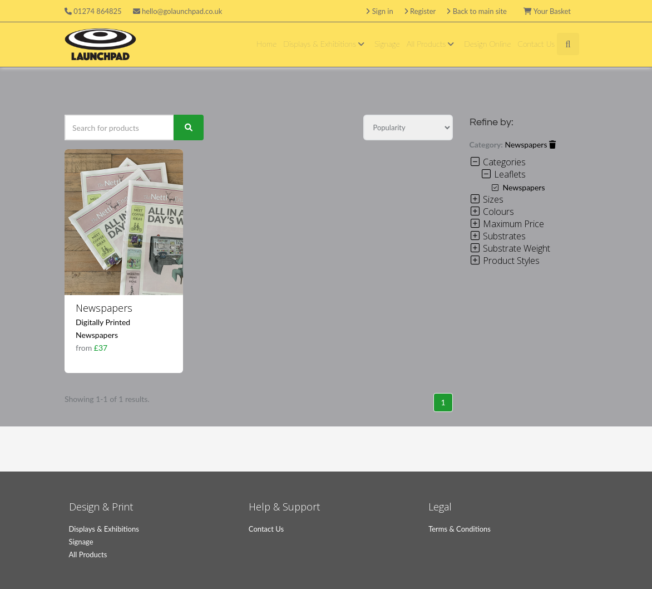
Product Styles (505, 260)
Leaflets (503, 174)
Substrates (498, 236)
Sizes (486, 199)
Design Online (487, 43)
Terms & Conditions (459, 528)
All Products (432, 43)
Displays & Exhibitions (325, 43)
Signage (387, 43)
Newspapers (104, 308)
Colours (492, 211)
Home (266, 43)
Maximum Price (507, 224)
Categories (498, 162)
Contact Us (536, 43)
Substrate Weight (510, 248)
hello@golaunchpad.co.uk (178, 11)
